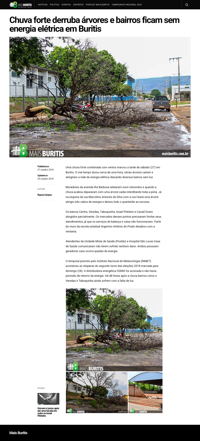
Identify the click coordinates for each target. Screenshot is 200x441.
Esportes (78, 5)
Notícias (43, 5)
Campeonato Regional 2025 (127, 5)
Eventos (66, 5)
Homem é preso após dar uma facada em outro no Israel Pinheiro (48, 412)
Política (54, 5)
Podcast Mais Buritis (97, 5)
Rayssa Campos (45, 195)
